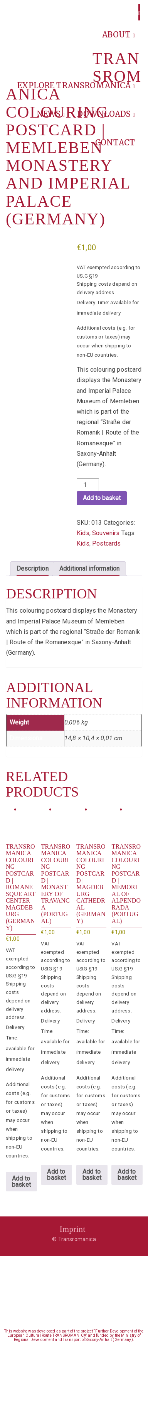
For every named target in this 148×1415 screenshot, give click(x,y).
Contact (115, 142)
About (118, 34)
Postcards (106, 543)
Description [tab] (33, 568)
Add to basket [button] (21, 1181)
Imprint (72, 1229)
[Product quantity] (88, 484)
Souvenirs (105, 533)
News (51, 114)
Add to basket (102, 498)
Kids (83, 533)
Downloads (106, 114)
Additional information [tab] (89, 568)
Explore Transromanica (76, 85)
